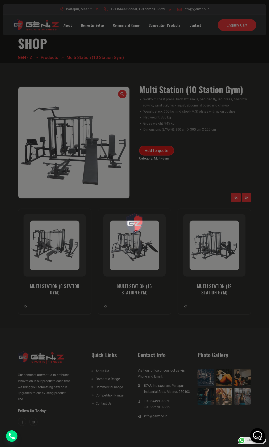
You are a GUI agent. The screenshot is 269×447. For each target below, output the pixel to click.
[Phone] (11, 436)
